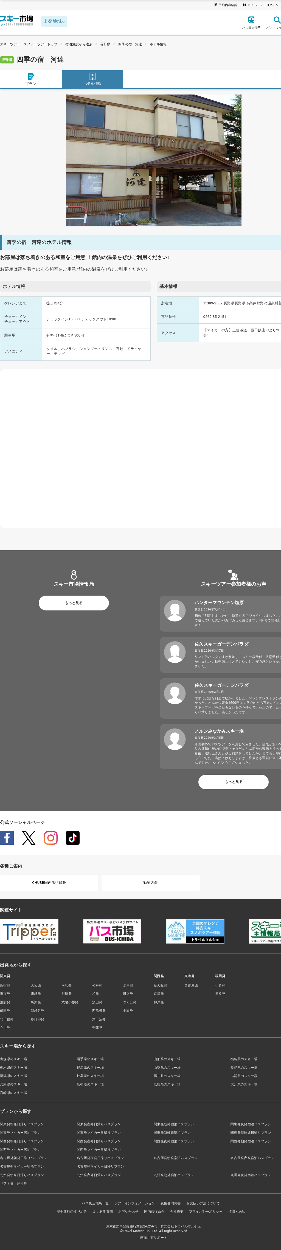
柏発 (95, 994)
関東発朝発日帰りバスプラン (22, 1124)
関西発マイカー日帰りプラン (99, 1150)
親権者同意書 (171, 1203)
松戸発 (97, 985)
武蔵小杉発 (69, 1002)
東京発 (5, 994)
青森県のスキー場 (13, 1059)
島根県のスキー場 (90, 1084)
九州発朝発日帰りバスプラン (22, 1175)
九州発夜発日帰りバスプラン (99, 1175)
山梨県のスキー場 (167, 1068)
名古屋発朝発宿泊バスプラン (176, 1158)
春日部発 (37, 1019)
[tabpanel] (153, 160)
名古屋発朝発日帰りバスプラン (23, 1158)
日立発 (128, 994)
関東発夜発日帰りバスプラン (99, 1124)
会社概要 (176, 1211)
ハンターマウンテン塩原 (219, 602)
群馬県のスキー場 (90, 1068)
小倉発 (220, 985)
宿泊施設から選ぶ (78, 44)
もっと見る (74, 603)
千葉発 (97, 1028)
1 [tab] (153, 220)
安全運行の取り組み (72, 1211)
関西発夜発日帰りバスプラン (99, 1141)
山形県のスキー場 (167, 1059)
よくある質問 (103, 1211)
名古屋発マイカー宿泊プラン (22, 1166)
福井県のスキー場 (167, 1076)
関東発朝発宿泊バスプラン (174, 1124)
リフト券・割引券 (13, 1183)
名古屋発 (191, 985)
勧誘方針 (150, 882)
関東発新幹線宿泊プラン (172, 1133)
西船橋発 (99, 1011)
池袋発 (5, 1002)
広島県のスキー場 (167, 1084)
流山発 (97, 1002)
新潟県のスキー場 (13, 1076)
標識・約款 (236, 1211)
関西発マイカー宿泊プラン (20, 1150)
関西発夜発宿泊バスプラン (174, 1141)
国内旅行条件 (154, 1211)
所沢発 (36, 1002)
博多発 (220, 994)
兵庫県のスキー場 (13, 1084)
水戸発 (128, 985)
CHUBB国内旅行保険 (49, 882)
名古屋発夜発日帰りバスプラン (100, 1158)
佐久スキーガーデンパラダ (221, 644)
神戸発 (159, 1002)
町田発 (5, 1011)
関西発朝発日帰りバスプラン (22, 1141)
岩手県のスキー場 (90, 1059)
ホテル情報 (158, 44)
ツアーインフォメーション (134, 1203)
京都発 (159, 994)
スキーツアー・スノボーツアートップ (28, 44)
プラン (30, 79)
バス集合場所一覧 (95, 1203)
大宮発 (36, 985)
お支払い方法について (203, 1203)
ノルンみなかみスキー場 (219, 731)
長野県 (105, 44)
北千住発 (6, 1019)
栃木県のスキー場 (13, 1068)
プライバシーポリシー (206, 1211)
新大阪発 (160, 985)
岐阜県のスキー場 (90, 1076)
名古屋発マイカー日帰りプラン (100, 1166)
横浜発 (66, 985)
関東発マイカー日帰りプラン (99, 1133)
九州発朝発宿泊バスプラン (174, 1175)
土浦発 (128, 1011)
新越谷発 (37, 1011)
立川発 (5, 1028)
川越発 (36, 994)
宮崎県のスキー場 (13, 1093)
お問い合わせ (128, 1211)
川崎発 (66, 994)
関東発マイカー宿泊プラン (20, 1133)
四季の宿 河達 (130, 44)
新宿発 (5, 985)
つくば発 (129, 1002)
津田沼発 (99, 1019)
